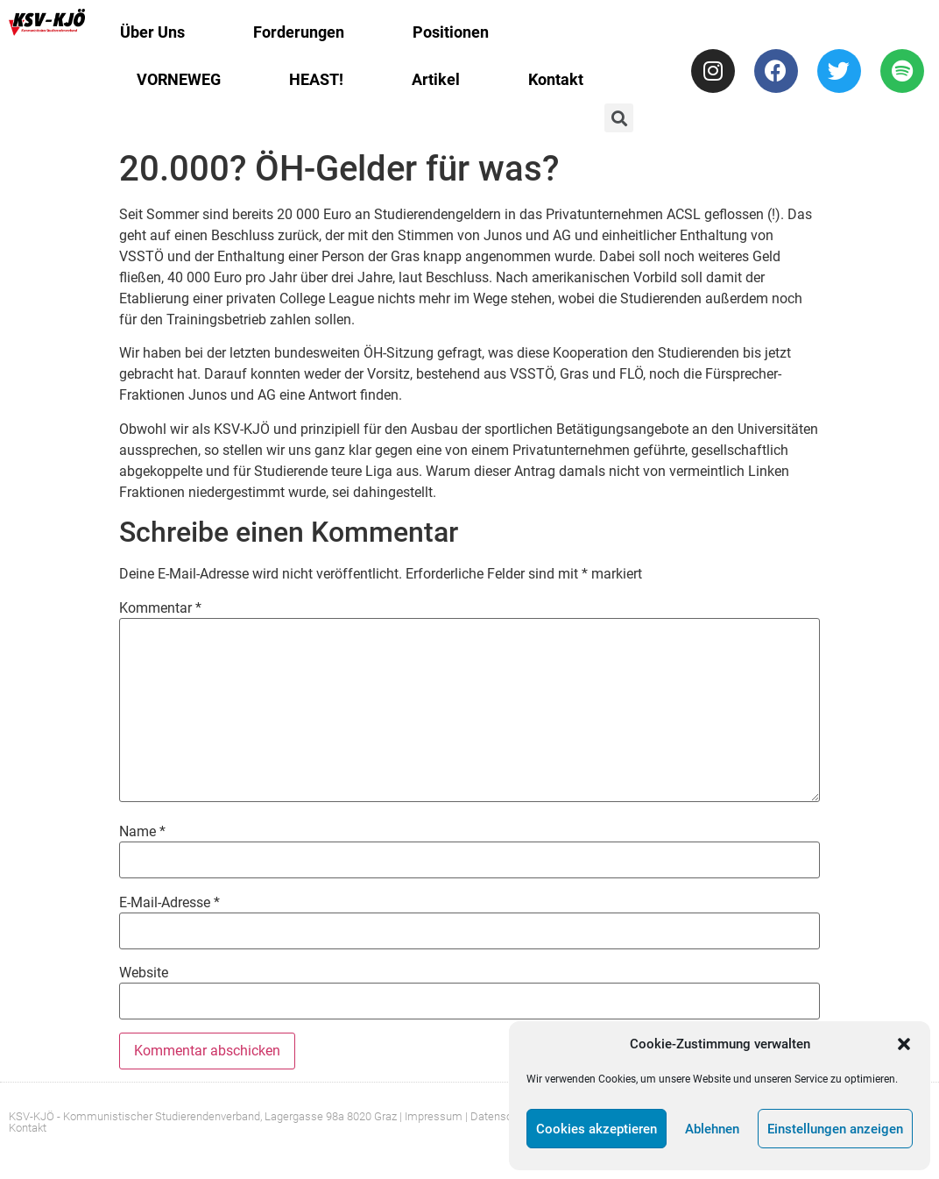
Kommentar (160, 608)
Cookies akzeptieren (596, 1129)
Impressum (433, 1116)
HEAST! (316, 79)
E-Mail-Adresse (169, 903)
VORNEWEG (179, 79)
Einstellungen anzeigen (835, 1129)
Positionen (451, 32)
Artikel (436, 79)
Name (142, 832)
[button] (904, 1044)
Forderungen (298, 32)
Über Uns (152, 32)
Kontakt (555, 79)
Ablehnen (712, 1129)
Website (143, 973)
